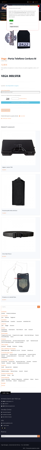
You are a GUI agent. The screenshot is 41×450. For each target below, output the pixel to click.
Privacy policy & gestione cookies (32, 448)
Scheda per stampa (6, 118)
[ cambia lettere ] (23, 98)
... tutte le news (6, 425)
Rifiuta (11, 23)
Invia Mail (22, 116)
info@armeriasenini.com (10, 406)
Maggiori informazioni (14, 26)
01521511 (5, 2)
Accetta (11, 20)
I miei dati (36, 2)
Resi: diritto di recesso (7, 417)
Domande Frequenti (7, 412)
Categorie (3, 13)
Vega (3, 18)
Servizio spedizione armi (7, 423)
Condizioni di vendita (7, 414)
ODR (24, 448)
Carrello (30, 2)
